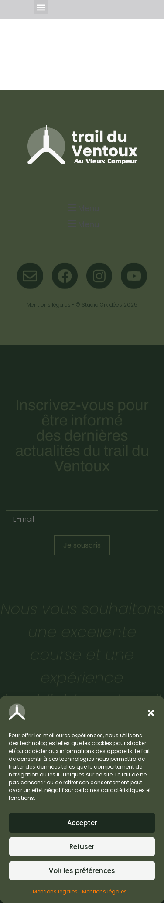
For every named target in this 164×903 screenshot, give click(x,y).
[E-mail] (82, 519)
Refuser (82, 846)
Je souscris (82, 545)
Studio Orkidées (102, 304)
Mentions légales (55, 891)
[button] (151, 713)
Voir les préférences (82, 870)
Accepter (82, 822)
